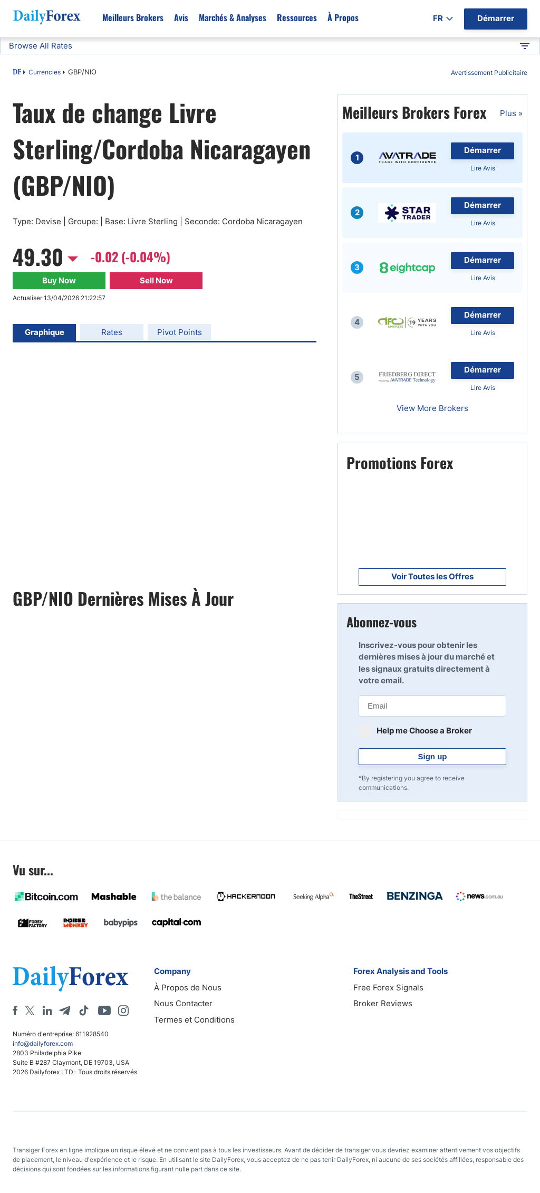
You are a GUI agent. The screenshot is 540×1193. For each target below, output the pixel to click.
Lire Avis (482, 168)
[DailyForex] (71, 978)
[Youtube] (104, 1010)
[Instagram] (123, 1010)
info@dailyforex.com (43, 1043)
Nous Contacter (183, 1003)
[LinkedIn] (47, 1010)
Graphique (44, 332)
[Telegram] (64, 1010)
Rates (111, 332)
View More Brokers (432, 408)
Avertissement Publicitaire (489, 73)
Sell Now (156, 280)
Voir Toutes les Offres (432, 576)
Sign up (432, 756)
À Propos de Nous (187, 987)
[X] (29, 1010)
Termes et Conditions (194, 1020)
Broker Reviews (382, 1003)
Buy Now (59, 280)
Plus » (511, 113)
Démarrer (482, 150)
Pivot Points (179, 332)
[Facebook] (15, 1010)
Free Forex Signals (388, 987)
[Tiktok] (84, 1010)
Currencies (44, 72)
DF (17, 73)
